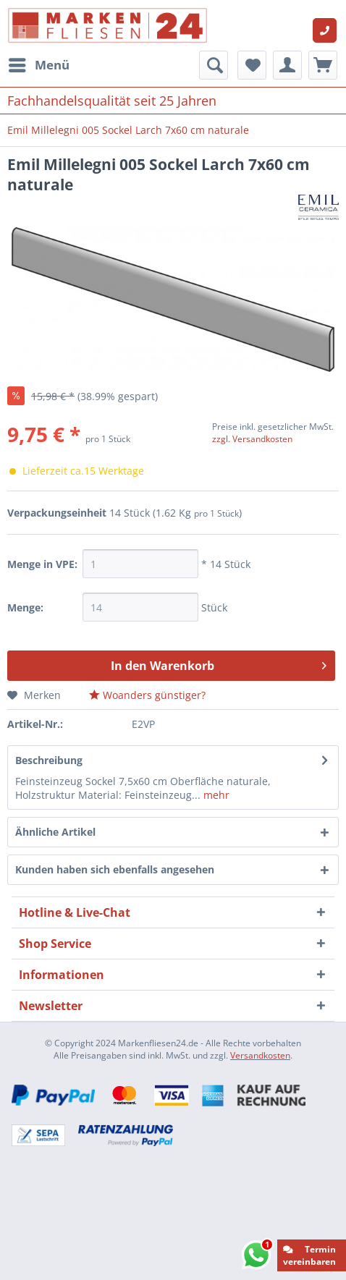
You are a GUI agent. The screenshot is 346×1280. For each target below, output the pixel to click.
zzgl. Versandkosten (252, 439)
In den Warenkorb (218, 664)
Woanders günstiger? (147, 695)
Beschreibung (49, 760)
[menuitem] (38, 65)
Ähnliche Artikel (55, 832)
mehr (215, 795)
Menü (39, 63)
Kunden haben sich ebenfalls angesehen (114, 869)
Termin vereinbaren (309, 1255)
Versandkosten (260, 1055)
